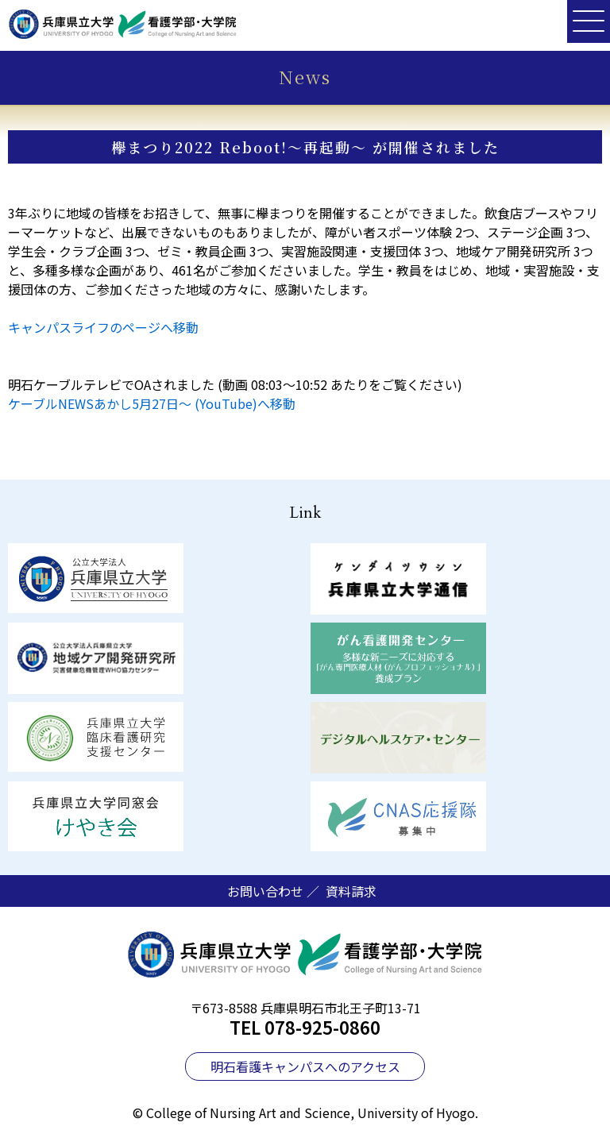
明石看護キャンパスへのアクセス (305, 1066)
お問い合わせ (265, 891)
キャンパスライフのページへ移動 (103, 327)
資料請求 (351, 891)
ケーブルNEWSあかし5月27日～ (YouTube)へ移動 (151, 403)
